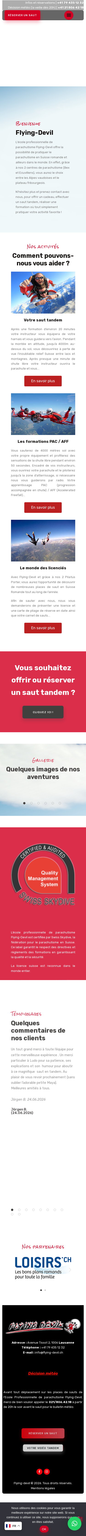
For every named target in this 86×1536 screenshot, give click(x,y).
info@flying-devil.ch (49, 1384)
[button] (24, 834)
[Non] (80, 1519)
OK (44, 1529)
